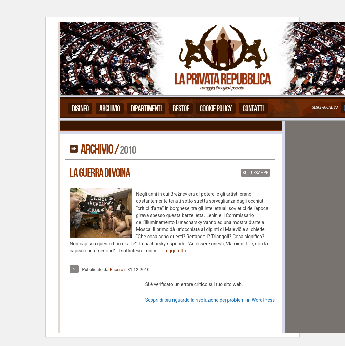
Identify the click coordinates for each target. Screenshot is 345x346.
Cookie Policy (216, 109)
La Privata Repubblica (222, 58)
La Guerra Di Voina (100, 173)
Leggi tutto (175, 250)
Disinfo (80, 109)
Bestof (180, 109)
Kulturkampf (255, 172)
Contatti (253, 109)
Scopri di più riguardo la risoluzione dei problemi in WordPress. (210, 300)
